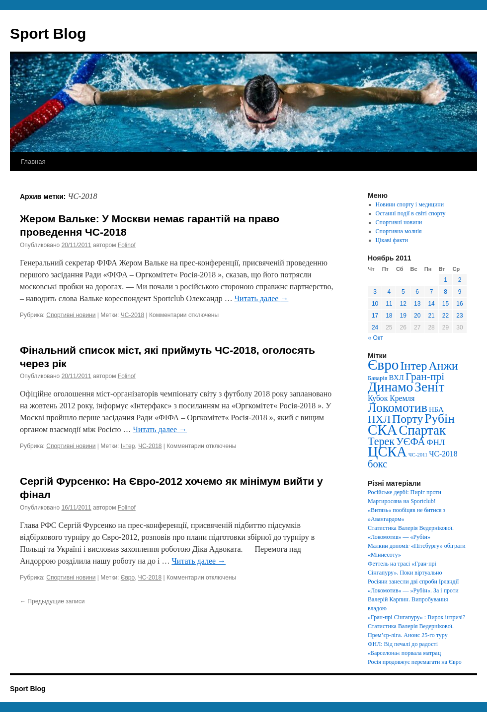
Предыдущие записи (52, 601)
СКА (382, 430)
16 (459, 303)
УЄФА (410, 441)
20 (417, 315)
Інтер (128, 446)
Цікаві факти (392, 240)
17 (375, 315)
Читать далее (262, 298)
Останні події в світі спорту (411, 213)
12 (403, 303)
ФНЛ (435, 442)
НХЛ (379, 419)
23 (459, 315)
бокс (378, 463)
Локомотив (397, 407)
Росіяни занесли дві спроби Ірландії (413, 581)
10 (375, 303)
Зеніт (429, 387)
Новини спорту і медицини (410, 204)
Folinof (127, 245)
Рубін (439, 418)
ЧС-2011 (418, 454)
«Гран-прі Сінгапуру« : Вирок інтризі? (416, 617)
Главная (33, 161)
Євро (128, 577)
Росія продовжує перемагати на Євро (415, 661)
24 (375, 327)
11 (389, 303)
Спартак (422, 430)
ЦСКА (387, 451)
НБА (436, 409)
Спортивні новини (70, 315)
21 (431, 315)
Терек (381, 441)
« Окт (375, 337)
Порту (407, 418)
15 (445, 303)
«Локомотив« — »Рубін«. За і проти (413, 590)
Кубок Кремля (391, 398)
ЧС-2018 (132, 315)
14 (431, 303)
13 (417, 303)
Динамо (390, 387)
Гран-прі (425, 377)
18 (389, 315)
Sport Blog (48, 33)
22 (445, 315)
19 (403, 315)
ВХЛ (396, 378)
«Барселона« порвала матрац (404, 652)
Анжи (443, 365)
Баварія (378, 378)
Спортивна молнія (399, 231)
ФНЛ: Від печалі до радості (403, 644)
